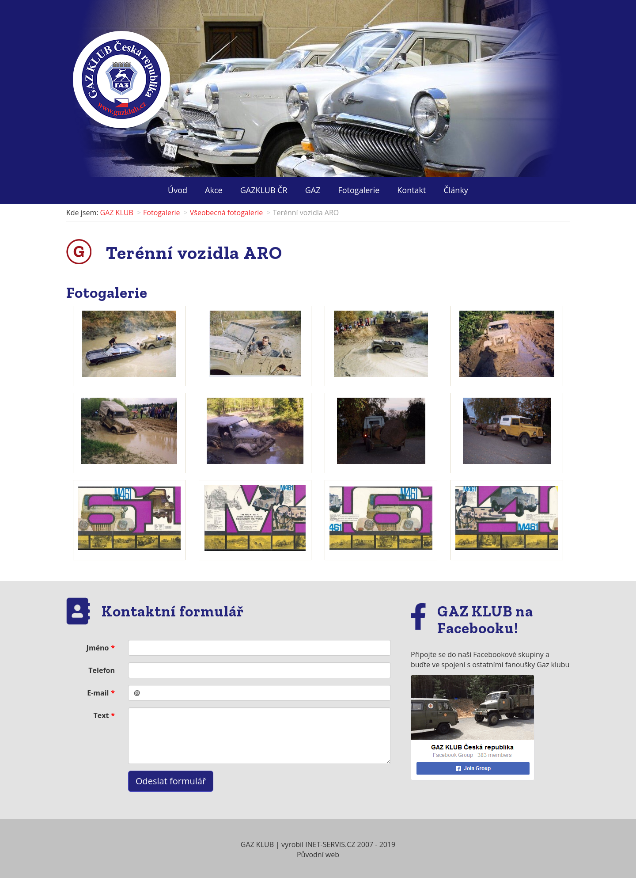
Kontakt (411, 190)
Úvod (177, 190)
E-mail (98, 693)
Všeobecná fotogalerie (226, 212)
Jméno (98, 648)
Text (101, 715)
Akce (214, 190)
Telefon (101, 670)
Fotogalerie (359, 190)
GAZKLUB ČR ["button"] (264, 190)
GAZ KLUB (116, 212)
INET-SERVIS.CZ (330, 844)
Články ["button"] (455, 190)
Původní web (318, 854)
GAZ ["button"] (313, 190)
